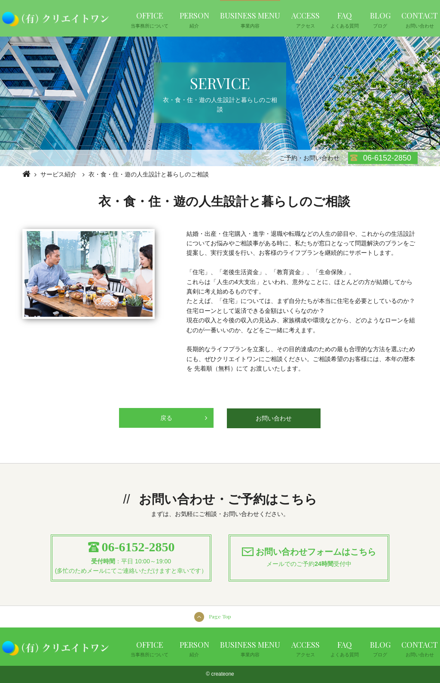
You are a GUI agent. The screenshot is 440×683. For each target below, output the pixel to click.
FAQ (344, 19)
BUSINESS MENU (250, 19)
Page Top (220, 616)
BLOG (380, 19)
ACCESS (305, 19)
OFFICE (149, 19)
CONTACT (419, 19)
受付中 (342, 563)
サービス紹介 (58, 174)
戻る (184, 414)
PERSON (194, 19)
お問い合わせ (274, 418)
